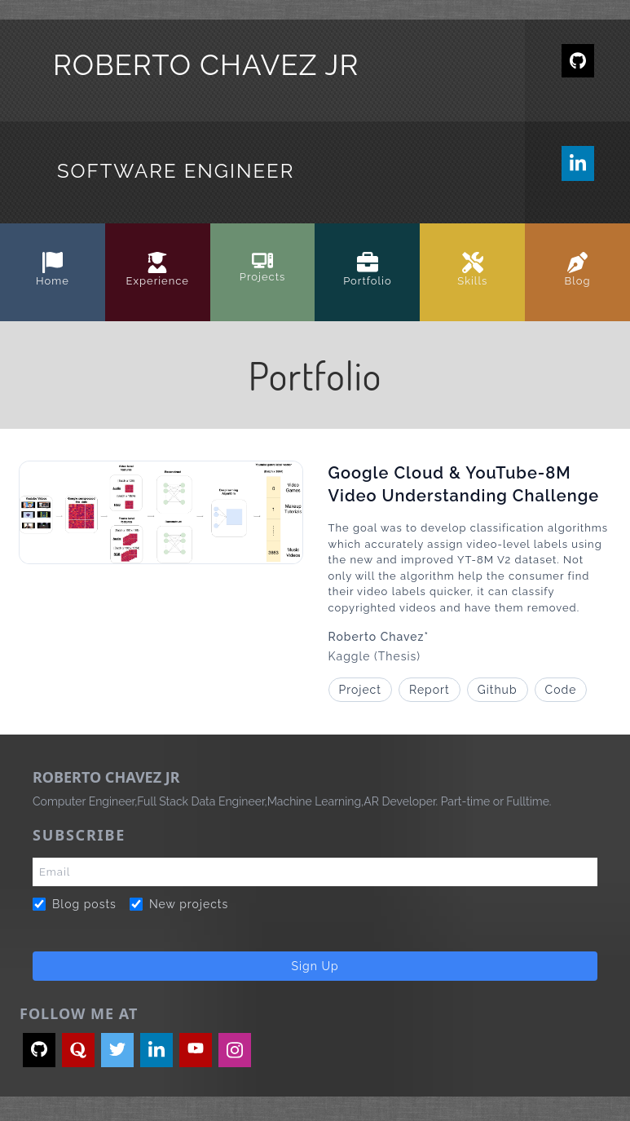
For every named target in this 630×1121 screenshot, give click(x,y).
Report (429, 689)
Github (498, 689)
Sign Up (314, 966)
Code (561, 689)
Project (360, 689)
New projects (179, 904)
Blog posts (75, 904)
